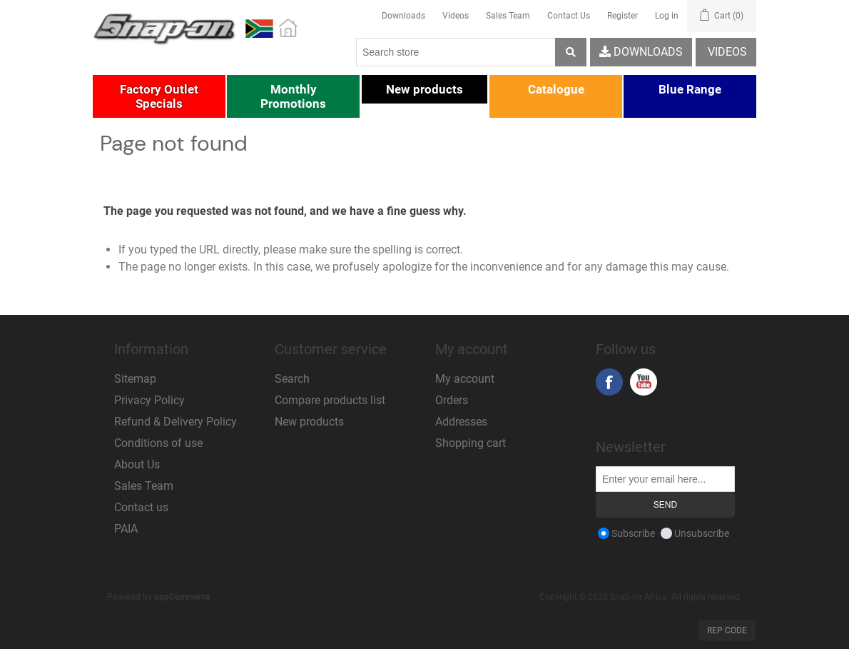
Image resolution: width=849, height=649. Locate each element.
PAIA (126, 528)
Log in (666, 16)
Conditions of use (158, 443)
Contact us (141, 507)
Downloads (403, 16)
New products (309, 421)
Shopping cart (470, 443)
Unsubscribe (701, 533)
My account (464, 379)
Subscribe (633, 533)
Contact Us (568, 16)
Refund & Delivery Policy (175, 421)
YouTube (643, 382)
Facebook (609, 382)
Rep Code (727, 630)
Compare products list (330, 400)
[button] (159, 96)
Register (622, 16)
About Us (137, 464)
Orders (451, 400)
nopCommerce (182, 597)
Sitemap (135, 379)
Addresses (461, 421)
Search (292, 379)
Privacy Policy (149, 400)
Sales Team (508, 16)
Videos (455, 16)
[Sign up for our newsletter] (665, 479)
